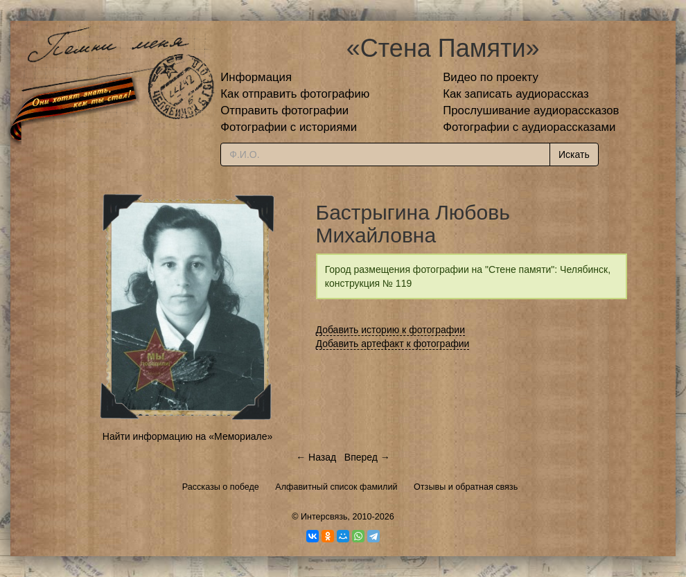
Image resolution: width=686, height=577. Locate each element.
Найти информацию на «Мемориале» (187, 436)
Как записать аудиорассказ (516, 93)
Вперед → (367, 457)
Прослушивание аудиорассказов (531, 110)
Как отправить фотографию (294, 93)
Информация (256, 77)
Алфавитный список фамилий (336, 487)
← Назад (316, 457)
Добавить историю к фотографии (391, 329)
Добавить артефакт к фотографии (393, 343)
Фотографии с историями (288, 127)
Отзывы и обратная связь (466, 487)
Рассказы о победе (220, 487)
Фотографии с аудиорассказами (529, 127)
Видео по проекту (490, 77)
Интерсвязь (324, 517)
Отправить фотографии (284, 110)
